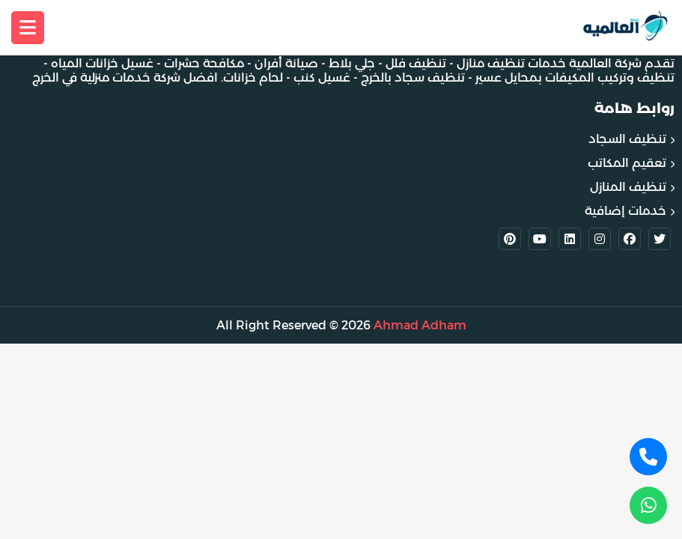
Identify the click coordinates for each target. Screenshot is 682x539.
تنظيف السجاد (627, 139)
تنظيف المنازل (628, 187)
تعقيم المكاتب (627, 163)
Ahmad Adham (420, 325)
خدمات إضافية (625, 211)
